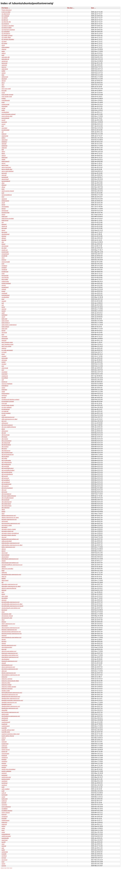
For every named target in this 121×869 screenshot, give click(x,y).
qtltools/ (4, 590)
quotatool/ (5, 816)
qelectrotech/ (5, 161)
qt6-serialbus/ (6, 480)
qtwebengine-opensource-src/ (11, 698)
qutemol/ (4, 824)
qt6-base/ (4, 437)
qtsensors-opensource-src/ (10, 653)
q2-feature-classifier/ (8, 25)
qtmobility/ (5, 598)
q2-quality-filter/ (6, 37)
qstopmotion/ (5, 393)
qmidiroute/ (5, 271)
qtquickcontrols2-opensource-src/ (12, 633)
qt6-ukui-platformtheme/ (9, 496)
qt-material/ (5, 411)
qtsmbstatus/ (5, 659)
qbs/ (3, 84)
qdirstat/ (4, 143)
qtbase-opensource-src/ (9, 515)
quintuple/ (4, 795)
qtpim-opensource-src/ (8, 623)
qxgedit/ (4, 854)
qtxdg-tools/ (5, 714)
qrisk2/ (4, 362)
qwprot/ (4, 846)
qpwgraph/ (5, 338)
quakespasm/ (6, 726)
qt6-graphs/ (5, 446)
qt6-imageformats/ (7, 452)
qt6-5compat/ (5, 435)
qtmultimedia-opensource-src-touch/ (12, 606)
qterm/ (3, 551)
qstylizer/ (4, 395)
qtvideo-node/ (6, 690)
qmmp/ (4, 285)
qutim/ (3, 826)
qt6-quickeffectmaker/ (8, 470)
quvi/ (3, 830)
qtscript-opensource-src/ (9, 645)
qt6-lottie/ (4, 458)
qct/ (3, 126)
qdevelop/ (4, 139)
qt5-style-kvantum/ (7, 425)
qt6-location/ (5, 456)
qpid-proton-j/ (6, 322)
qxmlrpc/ (4, 856)
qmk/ (3, 273)
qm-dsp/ (4, 248)
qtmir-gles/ (5, 596)
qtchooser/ (5, 521)
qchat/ (3, 108)
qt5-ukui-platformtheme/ (9, 427)
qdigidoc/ (4, 141)
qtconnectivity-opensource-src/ (11, 523)
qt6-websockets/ (6, 505)
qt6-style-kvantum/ (7, 488)
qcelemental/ (5, 104)
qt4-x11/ (4, 421)
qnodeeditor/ (5, 297)
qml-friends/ (5, 277)
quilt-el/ (4, 793)
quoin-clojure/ (6, 812)
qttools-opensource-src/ (9, 673)
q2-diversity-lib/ (6, 21)
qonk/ (3, 307)
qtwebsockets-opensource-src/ (11, 706)
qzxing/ (4, 865)
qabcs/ (4, 53)
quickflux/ (4, 761)
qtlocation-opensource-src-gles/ (11, 586)
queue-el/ (4, 751)
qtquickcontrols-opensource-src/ (11, 631)
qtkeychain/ (5, 580)
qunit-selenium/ (6, 806)
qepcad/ (4, 175)
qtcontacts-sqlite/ (7, 525)
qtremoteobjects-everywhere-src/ (11, 637)
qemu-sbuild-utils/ (7, 169)
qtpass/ (4, 621)
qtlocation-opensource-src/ (10, 584)
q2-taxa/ (4, 41)
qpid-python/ (5, 326)
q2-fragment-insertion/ (8, 29)
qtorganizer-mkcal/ (7, 616)
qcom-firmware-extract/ (9, 114)
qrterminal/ (5, 368)
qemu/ (3, 163)
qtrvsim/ (4, 641)
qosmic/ (4, 309)
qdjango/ (4, 147)
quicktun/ (4, 785)
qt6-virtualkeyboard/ (8, 498)
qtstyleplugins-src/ (7, 665)
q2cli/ (3, 45)
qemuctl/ (4, 173)
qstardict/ (4, 389)
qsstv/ (3, 387)
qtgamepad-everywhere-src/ (10, 562)
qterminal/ (5, 553)
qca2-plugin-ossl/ (7, 96)
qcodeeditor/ (5, 112)
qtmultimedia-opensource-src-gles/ (12, 604)
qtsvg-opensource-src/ (8, 667)
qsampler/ (5, 374)
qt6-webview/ (5, 507)
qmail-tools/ (5, 252)
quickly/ (4, 767)
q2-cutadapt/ (5, 16)
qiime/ (3, 204)
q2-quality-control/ (7, 35)
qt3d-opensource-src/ (8, 417)
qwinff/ (4, 842)
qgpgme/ (4, 199)
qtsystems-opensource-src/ (10, 669)
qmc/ (3, 258)
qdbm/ (3, 138)
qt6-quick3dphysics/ (8, 468)
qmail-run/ (5, 250)
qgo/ (3, 197)
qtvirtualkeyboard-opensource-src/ (12, 692)
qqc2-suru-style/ (6, 346)
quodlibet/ (4, 808)
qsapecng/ (5, 376)
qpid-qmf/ (4, 328)
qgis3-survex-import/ (8, 191)
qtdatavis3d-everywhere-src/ (10, 539)
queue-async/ (6, 749)
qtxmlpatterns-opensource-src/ (11, 716)
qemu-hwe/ (5, 165)
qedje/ (3, 159)
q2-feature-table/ (7, 27)
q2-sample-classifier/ (8, 39)
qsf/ (3, 380)
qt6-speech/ (5, 486)
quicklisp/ (4, 765)
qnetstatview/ (5, 295)
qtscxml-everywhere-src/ (9, 651)
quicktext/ (4, 781)
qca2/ (3, 92)
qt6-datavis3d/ (6, 442)
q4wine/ (4, 49)
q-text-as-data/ (6, 12)
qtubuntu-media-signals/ (9, 686)
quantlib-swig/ (6, 732)
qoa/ (3, 299)
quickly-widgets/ (6, 771)
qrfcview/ (4, 360)
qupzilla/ (4, 818)
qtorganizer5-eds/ (7, 618)
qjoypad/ (4, 228)
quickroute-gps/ (6, 777)
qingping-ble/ (5, 212)
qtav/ (3, 513)
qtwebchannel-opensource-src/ (11, 696)
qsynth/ (4, 397)
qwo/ (3, 844)
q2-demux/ (5, 20)
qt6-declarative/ (6, 444)
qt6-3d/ (4, 433)
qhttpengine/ (5, 200)
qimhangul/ (5, 210)
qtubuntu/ (4, 677)
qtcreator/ (4, 527)
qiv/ (3, 222)
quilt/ (3, 791)
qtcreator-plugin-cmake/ (9, 529)
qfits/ (3, 183)
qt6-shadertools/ (6, 484)
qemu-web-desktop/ (8, 171)
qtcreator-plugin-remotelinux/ (10, 533)
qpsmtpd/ (4, 336)
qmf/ (3, 263)
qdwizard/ (4, 157)
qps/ (3, 334)
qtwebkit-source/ (7, 704)
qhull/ (3, 202)
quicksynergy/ (6, 779)
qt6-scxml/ (5, 476)
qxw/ (3, 861)
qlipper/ (4, 238)
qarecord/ (4, 63)
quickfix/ (4, 759)
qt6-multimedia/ (6, 460)
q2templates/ (5, 47)
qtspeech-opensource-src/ (9, 661)
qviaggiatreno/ (6, 834)
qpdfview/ (4, 315)
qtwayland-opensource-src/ (10, 694)
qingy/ (3, 214)
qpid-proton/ (5, 320)
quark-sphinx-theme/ (8, 736)
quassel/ (4, 741)
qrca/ (3, 354)
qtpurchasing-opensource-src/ (11, 627)
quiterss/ (4, 800)
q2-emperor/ (5, 23)
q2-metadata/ (6, 31)
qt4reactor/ (5, 423)
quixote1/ (4, 804)
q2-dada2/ (5, 17)
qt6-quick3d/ (5, 466)
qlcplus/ (4, 236)
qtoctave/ (4, 610)
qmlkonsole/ (5, 281)
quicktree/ (4, 783)
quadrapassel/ (6, 722)
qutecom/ (4, 822)
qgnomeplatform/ (7, 195)
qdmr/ (3, 151)
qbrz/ (3, 82)
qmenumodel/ (6, 261)
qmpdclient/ (5, 287)
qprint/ (3, 330)
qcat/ (3, 102)
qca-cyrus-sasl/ (6, 88)
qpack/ (4, 311)
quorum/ (4, 814)
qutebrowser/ (5, 820)
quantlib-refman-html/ (8, 730)
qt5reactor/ (5, 431)
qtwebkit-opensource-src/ (9, 702)
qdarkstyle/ (5, 136)
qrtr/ (3, 370)
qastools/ (4, 65)
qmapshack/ (5, 254)
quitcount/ (4, 799)
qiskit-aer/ (4, 216)
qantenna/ (5, 61)
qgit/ (3, 193)
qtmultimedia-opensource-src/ (11, 602)
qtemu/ (4, 549)
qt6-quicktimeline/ (7, 472)
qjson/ (3, 230)
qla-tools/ (4, 232)
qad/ (3, 55)
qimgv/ (4, 208)
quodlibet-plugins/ (7, 810)
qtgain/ (4, 560)
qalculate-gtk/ (6, 57)
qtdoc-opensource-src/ (8, 547)
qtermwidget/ (5, 555)
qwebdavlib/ (5, 838)
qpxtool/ (4, 340)
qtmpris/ (4, 600)
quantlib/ (4, 728)
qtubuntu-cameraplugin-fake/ (10, 681)
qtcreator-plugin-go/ (7, 531)
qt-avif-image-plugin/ (8, 405)
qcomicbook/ (5, 118)
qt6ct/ (3, 509)
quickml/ (4, 773)
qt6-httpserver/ (6, 450)
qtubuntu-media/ (6, 684)
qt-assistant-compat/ (8, 401)
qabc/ (3, 51)
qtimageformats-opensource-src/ (11, 574)
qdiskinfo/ (4, 145)
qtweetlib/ (4, 710)
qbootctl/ (4, 78)
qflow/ (3, 187)
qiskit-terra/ (5, 220)
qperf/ (3, 317)
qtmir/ (3, 594)
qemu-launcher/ (6, 167)
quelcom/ (4, 745)
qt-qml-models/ (6, 413)
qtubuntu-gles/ (6, 682)
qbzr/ (3, 86)
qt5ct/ (3, 429)
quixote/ (4, 802)
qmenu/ (4, 259)
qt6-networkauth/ (7, 462)
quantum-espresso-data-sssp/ (11, 734)
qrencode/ (5, 358)
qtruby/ (4, 639)
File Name (5, 8)
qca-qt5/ (4, 90)
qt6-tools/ (4, 492)
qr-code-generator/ (7, 350)
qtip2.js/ (4, 576)
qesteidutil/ (5, 177)
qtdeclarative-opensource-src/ (11, 543)
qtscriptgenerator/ (7, 647)
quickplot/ (4, 775)
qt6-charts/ (5, 439)
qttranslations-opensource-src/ (11, 675)
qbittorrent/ (5, 77)
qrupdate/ (4, 372)
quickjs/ (4, 763)
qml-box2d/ (5, 275)
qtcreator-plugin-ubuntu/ (9, 535)
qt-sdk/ (4, 415)
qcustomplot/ (5, 130)
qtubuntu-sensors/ (7, 688)
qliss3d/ (4, 240)
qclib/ (3, 110)
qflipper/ (4, 185)
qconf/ (3, 120)
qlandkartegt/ (5, 234)
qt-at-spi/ (4, 403)
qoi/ (3, 305)
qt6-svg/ (4, 490)
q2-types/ (4, 43)
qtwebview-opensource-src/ (10, 708)
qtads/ (3, 511)
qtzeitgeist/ (5, 718)
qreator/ (4, 356)
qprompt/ (4, 332)
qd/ (2, 132)
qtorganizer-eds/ (6, 614)
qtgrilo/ (4, 566)
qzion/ (3, 863)
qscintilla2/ (5, 378)
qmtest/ (4, 289)
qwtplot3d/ (5, 852)
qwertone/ (5, 840)
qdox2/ (4, 155)
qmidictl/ (4, 267)
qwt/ (3, 848)
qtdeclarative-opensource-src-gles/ (12, 545)
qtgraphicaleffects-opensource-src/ (12, 564)
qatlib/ (3, 71)
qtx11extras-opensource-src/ (10, 712)
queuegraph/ (5, 753)
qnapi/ (3, 291)
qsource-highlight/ (7, 383)
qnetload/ (4, 293)
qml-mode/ (5, 279)
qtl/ (2, 582)
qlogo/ (3, 244)
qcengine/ (4, 106)
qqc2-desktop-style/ (7, 344)
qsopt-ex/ (4, 381)
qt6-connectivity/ (6, 440)
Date (92, 8)
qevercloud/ (5, 179)
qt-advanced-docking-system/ (10, 399)
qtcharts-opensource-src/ (9, 519)
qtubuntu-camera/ (7, 678)
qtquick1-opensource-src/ (9, 629)
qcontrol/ (4, 122)
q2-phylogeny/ (6, 33)
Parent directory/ (7, 10)
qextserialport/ (6, 181)
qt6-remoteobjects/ (7, 474)
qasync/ (4, 67)
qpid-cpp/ (4, 319)
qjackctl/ (4, 224)
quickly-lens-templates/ (8, 769)
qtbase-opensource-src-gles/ (10, 517)
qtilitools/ (4, 572)
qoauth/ (4, 301)
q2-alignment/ (6, 14)
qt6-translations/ (6, 494)
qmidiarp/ (4, 265)
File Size (70, 8)
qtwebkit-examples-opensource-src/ (12, 700)
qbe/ (3, 75)
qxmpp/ (4, 857)
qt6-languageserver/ (8, 454)
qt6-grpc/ (4, 448)
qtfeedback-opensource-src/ (10, 559)
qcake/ (4, 98)
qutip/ (3, 828)
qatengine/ (5, 69)
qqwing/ (4, 348)
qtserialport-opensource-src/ (10, 657)
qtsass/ (4, 643)
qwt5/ (3, 850)
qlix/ (3, 242)
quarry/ (4, 738)
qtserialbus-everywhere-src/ (10, 655)
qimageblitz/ (5, 206)
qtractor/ (4, 635)
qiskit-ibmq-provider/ (8, 218)
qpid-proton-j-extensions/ (9, 324)
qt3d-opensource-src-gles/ (9, 419)
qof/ (3, 303)
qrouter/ (4, 364)
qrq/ (3, 366)
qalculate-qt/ (5, 59)
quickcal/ (4, 755)
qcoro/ (3, 124)
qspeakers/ (5, 385)
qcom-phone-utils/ (7, 116)
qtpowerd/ (5, 625)
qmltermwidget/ (6, 283)
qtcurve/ (4, 537)
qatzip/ (4, 73)
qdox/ (3, 153)
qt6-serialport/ (6, 482)
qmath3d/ (4, 256)
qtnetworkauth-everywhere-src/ (11, 608)
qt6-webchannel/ (7, 501)
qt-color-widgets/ (7, 407)
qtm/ (3, 592)
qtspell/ (4, 663)
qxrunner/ (4, 860)
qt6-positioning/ (6, 464)
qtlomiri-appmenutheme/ (9, 588)
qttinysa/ (4, 671)
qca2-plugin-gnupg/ (7, 94)
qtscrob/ (4, 649)
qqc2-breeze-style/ (7, 342)
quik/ (3, 787)
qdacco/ (4, 134)
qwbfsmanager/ (6, 836)
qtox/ (3, 620)
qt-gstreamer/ (6, 409)
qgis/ (3, 189)
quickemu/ (5, 757)
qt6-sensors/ (5, 478)
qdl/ (3, 149)
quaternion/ (5, 743)
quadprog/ (5, 720)
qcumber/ (4, 128)
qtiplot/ (4, 578)
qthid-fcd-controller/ (7, 568)
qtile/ (3, 570)
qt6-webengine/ (6, 503)
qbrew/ (4, 80)
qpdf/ (3, 313)
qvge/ (3, 832)
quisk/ (3, 797)
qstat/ (3, 391)
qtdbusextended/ (7, 541)
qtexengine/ (5, 557)
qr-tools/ (4, 352)
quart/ (3, 739)
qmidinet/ (4, 269)
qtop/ (3, 612)
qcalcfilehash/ (6, 100)
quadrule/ (4, 724)
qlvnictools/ (5, 246)
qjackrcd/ (4, 226)
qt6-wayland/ (5, 499)
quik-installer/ (6, 789)
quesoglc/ (4, 747)
